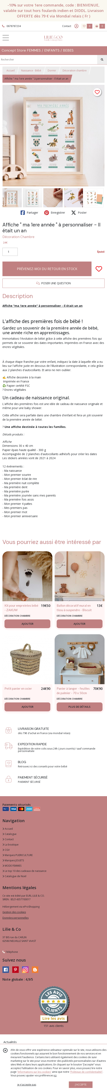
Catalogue (9, 834)
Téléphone (10, 952)
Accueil (11, 70)
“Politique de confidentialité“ (86, 1072)
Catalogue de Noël (14, 876)
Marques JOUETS (13, 860)
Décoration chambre (75, 70)
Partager (29, 212)
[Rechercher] (102, 59)
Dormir (52, 70)
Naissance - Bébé (31, 70)
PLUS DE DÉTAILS (79, 707)
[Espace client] (76, 26)
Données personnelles (15, 918)
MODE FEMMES (11, 865)
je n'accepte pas (26, 1084)
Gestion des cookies (14, 912)
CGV (6, 850)
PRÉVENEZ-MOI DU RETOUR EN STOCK (47, 269)
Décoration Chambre (18, 237)
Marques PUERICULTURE (17, 855)
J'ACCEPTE (80, 1084)
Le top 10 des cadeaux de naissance (24, 871)
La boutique (10, 844)
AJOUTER (27, 624)
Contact (66, 26)
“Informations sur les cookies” (34, 1072)
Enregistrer (54, 212)
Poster (79, 212)
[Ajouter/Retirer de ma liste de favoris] (99, 269)
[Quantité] (10, 252)
